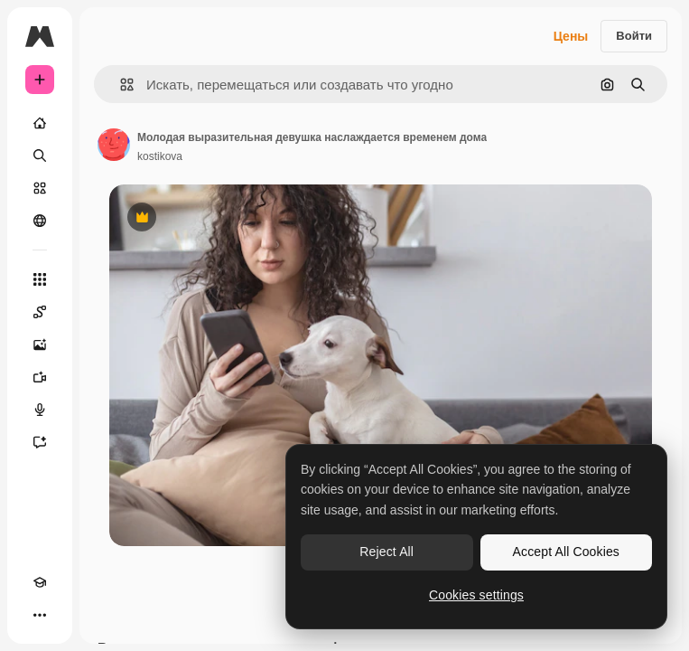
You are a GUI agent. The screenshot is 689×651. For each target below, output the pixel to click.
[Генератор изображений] (39, 344)
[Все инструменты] (39, 279)
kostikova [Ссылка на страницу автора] (159, 156)
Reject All (386, 551)
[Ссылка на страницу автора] (114, 144)
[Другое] (39, 614)
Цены (571, 36)
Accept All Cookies (566, 551)
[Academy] (39, 582)
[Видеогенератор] (39, 377)
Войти (634, 35)
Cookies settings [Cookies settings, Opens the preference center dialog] (476, 595)
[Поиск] (39, 155)
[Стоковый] (39, 188)
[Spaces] (39, 311)
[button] (119, 84)
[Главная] (39, 122)
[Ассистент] (39, 442)
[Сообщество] (39, 220)
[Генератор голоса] (39, 409)
